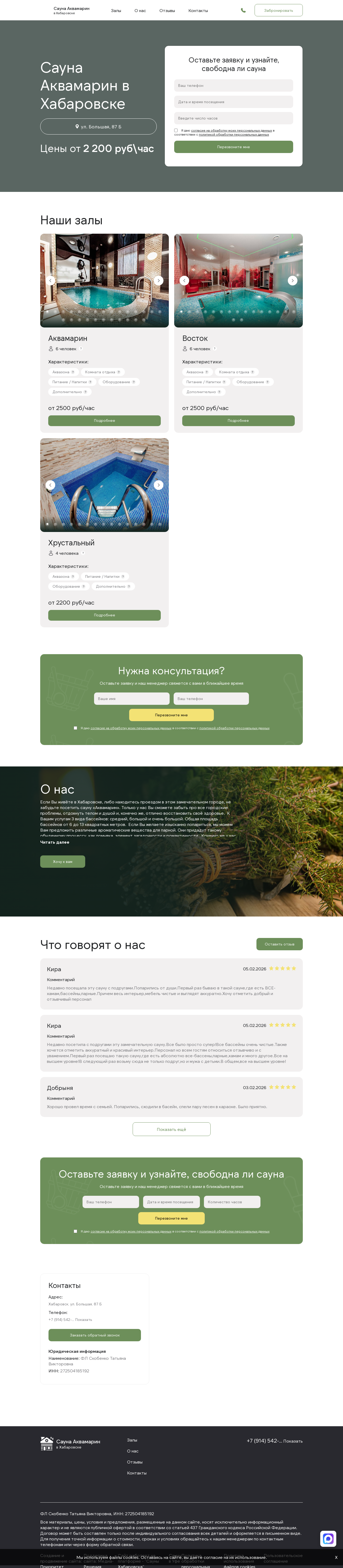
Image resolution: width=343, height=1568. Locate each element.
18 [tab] (79, 320)
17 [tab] (71, 320)
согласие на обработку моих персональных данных (231, 130)
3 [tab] (63, 312)
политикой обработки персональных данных (234, 134)
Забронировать (278, 10)
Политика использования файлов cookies (239, 1544)
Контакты (198, 10)
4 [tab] (71, 312)
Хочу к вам (62, 845)
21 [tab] (103, 320)
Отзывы (167, 10)
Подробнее (104, 420)
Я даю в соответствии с (224, 132)
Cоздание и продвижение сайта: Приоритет (61, 1544)
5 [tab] (79, 312)
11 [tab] (127, 312)
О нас (140, 10)
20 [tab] (95, 320)
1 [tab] (47, 312)
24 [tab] (127, 320)
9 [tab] (111, 312)
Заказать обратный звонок (95, 1321)
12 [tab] (135, 312)
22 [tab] (111, 320)
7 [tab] (95, 312)
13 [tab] (144, 312)
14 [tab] (152, 312)
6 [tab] (87, 312)
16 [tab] (63, 320)
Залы (116, 10)
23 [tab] (119, 320)
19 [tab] (87, 320)
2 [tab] (55, 312)
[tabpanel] (104, 280)
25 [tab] (135, 320)
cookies (131, 1557)
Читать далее (54, 825)
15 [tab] (160, 312)
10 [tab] (119, 312)
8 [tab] (103, 312)
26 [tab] (144, 320)
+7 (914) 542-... (61, 1303)
